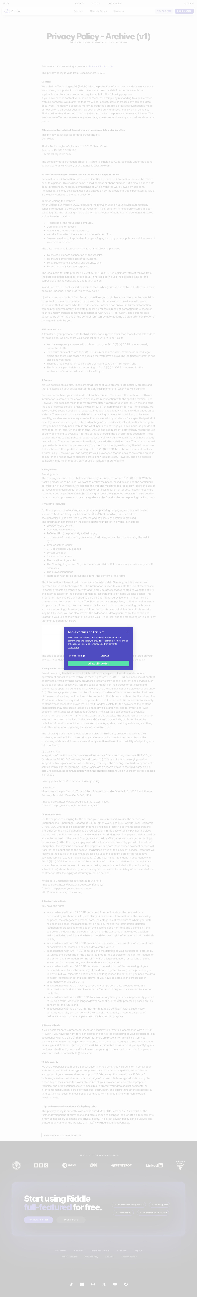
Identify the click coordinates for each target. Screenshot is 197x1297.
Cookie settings (77, 655)
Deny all (105, 655)
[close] (127, 632)
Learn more (73, 647)
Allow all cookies (98, 663)
